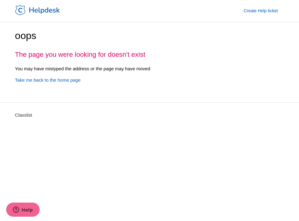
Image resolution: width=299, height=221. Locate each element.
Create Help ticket (261, 10)
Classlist (23, 115)
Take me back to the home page (48, 80)
